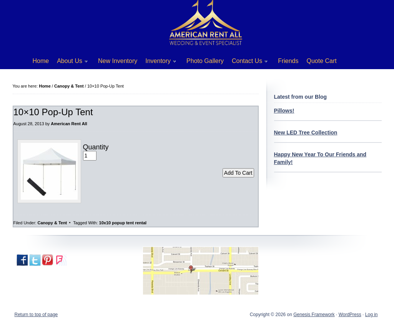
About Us (69, 62)
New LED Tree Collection (305, 132)
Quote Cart (322, 61)
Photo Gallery (205, 61)
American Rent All (69, 123)
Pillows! (284, 111)
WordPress (350, 314)
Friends (288, 61)
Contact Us (246, 62)
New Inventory (117, 61)
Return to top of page (36, 314)
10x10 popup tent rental (122, 222)
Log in (371, 314)
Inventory (158, 62)
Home (41, 61)
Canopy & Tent (52, 222)
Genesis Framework (313, 314)
